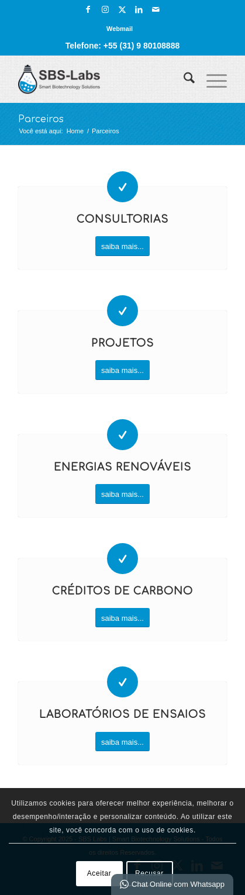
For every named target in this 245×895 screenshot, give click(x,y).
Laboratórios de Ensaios (122, 714)
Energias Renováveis (122, 467)
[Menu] (211, 79)
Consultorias (122, 219)
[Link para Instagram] (105, 9)
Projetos (122, 343)
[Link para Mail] (156, 9)
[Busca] (183, 79)
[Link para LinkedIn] (139, 9)
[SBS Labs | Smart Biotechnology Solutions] (101, 79)
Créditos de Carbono (122, 591)
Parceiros (41, 119)
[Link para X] (122, 9)
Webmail (119, 28)
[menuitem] (120, 29)
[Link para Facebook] (88, 9)
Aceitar (99, 873)
